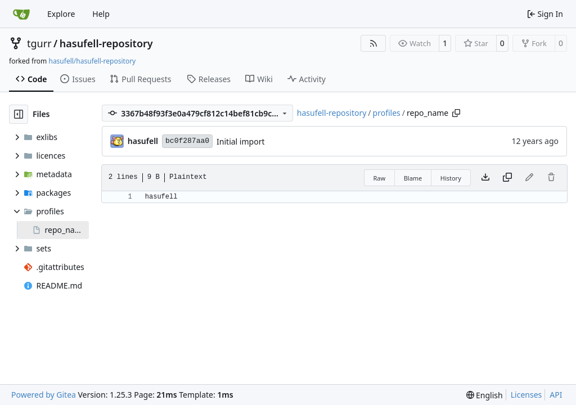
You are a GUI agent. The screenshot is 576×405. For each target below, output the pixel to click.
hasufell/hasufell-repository (92, 61)
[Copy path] (456, 113)
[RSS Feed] (373, 43)
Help (101, 13)
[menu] (484, 395)
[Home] (21, 14)
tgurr (39, 43)
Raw (380, 178)
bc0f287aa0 (187, 141)
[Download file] (485, 177)
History (450, 178)
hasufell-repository (106, 43)
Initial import (240, 141)
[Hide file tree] (18, 114)
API (556, 394)
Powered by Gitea (43, 394)
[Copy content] (507, 177)
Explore (61, 13)
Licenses (526, 394)
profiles (386, 112)
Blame (413, 178)
